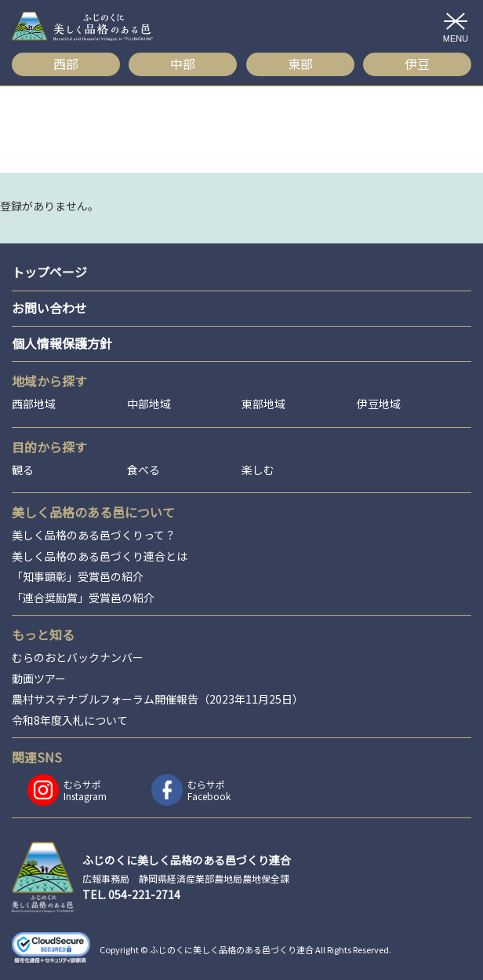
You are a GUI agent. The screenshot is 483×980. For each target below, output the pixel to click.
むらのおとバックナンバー (77, 657)
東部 (300, 63)
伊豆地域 (379, 404)
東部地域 (263, 404)
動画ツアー (39, 678)
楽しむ (258, 470)
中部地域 (149, 404)
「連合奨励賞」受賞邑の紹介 (83, 598)
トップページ (49, 271)
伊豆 (417, 63)
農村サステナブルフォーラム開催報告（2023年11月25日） (157, 699)
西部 (65, 63)
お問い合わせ (49, 307)
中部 (182, 63)
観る (23, 470)
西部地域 (34, 404)
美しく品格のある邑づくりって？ (94, 535)
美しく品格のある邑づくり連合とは (99, 556)
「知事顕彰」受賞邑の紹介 (77, 576)
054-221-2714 (144, 894)
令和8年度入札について (70, 720)
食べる (143, 470)
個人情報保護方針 (62, 343)
